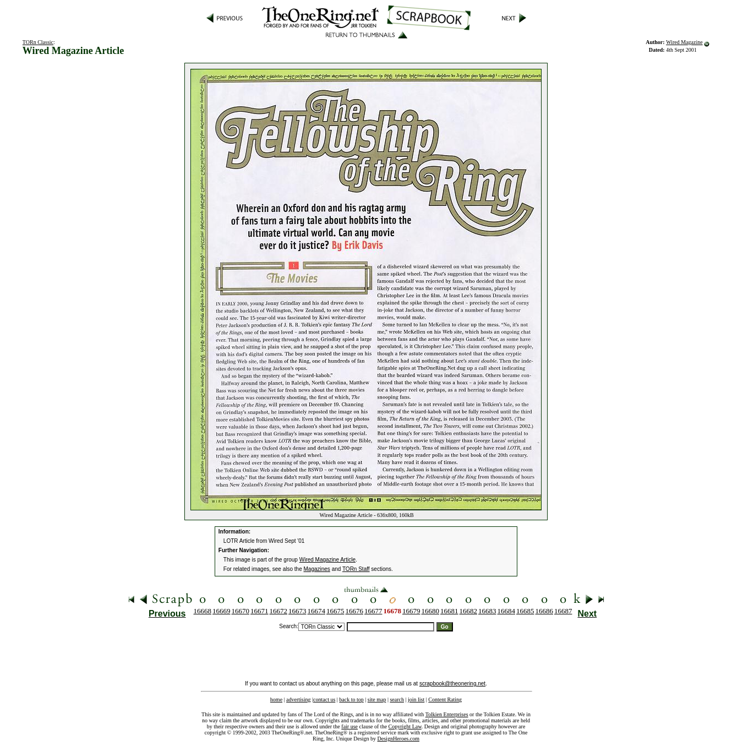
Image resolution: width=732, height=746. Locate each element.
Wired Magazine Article (327, 560)
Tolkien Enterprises (446, 714)
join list (416, 699)
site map (377, 699)
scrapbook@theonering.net (452, 683)
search (397, 699)
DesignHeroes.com (398, 739)
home (276, 699)
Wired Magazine (684, 42)
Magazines (317, 569)
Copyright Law (405, 726)
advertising (298, 699)
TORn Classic (38, 42)
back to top (351, 699)
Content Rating (445, 699)
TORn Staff (356, 569)
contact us (324, 699)
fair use (349, 726)
